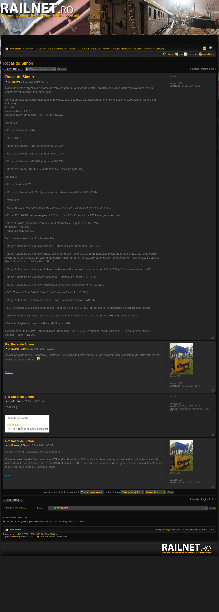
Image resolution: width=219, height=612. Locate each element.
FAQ (181, 54)
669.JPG (16, 425)
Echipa (159, 529)
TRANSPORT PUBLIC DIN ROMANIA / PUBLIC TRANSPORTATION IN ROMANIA (114, 49)
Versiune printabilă (204, 48)
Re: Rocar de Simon (19, 344)
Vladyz (15, 81)
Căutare (170, 54)
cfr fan (15, 401)
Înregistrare (192, 54)
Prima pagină (15, 49)
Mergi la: (41, 508)
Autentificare (208, 54)
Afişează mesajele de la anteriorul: (74, 492)
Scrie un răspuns (13, 69)
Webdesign (16, 536)
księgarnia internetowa (45, 536)
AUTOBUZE (159, 49)
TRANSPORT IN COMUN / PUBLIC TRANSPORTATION (49, 49)
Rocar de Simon (18, 63)
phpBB (18, 534)
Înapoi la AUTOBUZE (16, 507)
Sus (212, 338)
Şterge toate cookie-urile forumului (180, 529)
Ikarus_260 (18, 348)
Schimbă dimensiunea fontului (211, 48)
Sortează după (124, 492)
